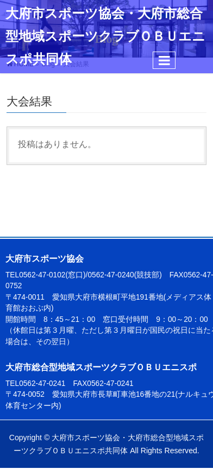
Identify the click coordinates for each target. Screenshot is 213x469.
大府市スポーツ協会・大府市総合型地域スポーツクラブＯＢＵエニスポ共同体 (105, 36)
